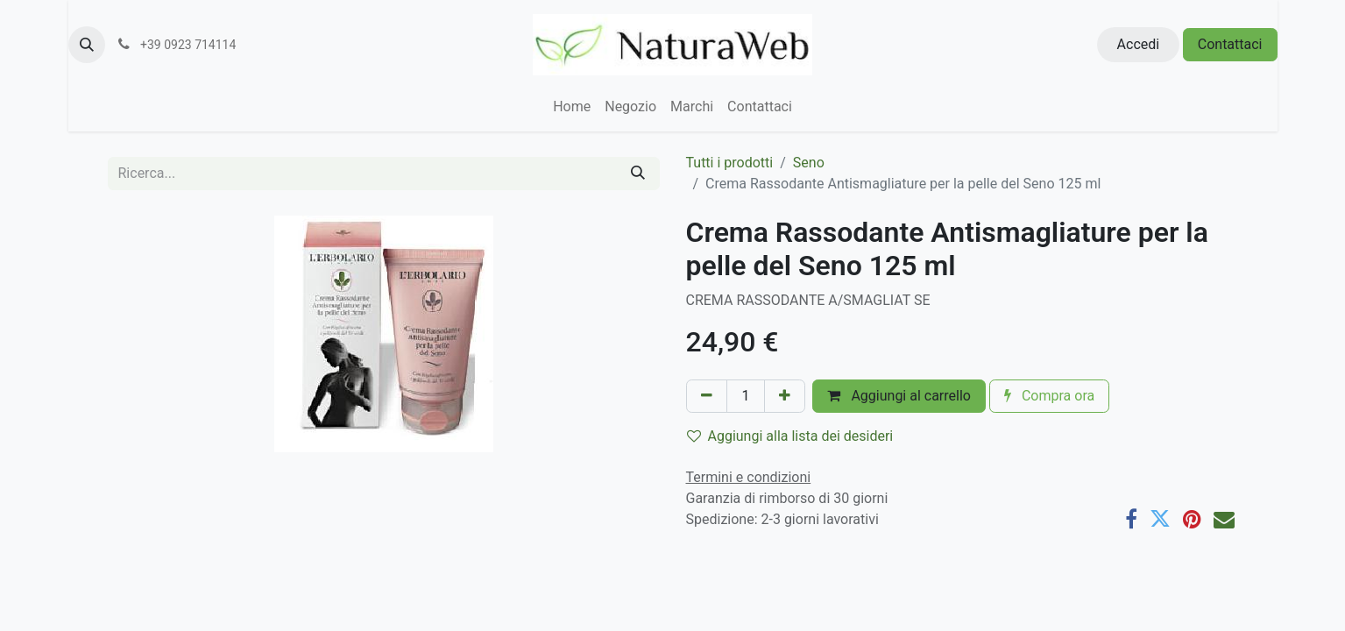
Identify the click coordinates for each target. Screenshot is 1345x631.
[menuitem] (572, 106)
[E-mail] (1224, 518)
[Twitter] (1160, 518)
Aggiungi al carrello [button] (899, 395)
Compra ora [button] (1049, 395)
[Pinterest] (1192, 518)
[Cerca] (638, 173)
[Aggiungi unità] (784, 396)
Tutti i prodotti (730, 162)
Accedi (1138, 44)
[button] (86, 44)
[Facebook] (1131, 518)
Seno (809, 162)
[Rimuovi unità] (706, 396)
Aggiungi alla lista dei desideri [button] (790, 436)
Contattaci (1230, 44)
